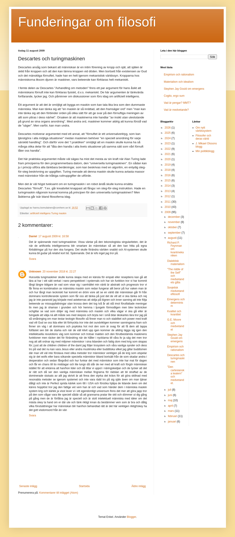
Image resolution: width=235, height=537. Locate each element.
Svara (32, 258)
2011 (168, 201)
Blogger (131, 516)
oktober (173, 227)
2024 (168, 138)
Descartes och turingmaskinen (176, 358)
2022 (168, 148)
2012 (168, 196)
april (171, 405)
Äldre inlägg (139, 486)
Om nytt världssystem (204, 129)
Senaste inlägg (28, 486)
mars (171, 411)
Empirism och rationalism (179, 74)
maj (170, 400)
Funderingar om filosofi (87, 21)
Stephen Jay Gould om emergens (184, 88)
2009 (168, 212)
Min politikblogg (205, 151)
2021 (168, 154)
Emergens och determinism (176, 302)
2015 (168, 180)
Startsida (84, 486)
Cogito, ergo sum (174, 95)
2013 (168, 191)
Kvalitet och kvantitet (174, 313)
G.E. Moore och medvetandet (175, 324)
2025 (168, 132)
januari (172, 421)
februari (173, 416)
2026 (168, 127)
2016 (168, 175)
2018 (168, 169)
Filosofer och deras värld (203, 137)
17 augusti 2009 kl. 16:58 (53, 236)
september (174, 232)
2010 (168, 207)
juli (170, 389)
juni (170, 395)
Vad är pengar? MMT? (177, 102)
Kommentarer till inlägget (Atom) (58, 492)
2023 (168, 143)
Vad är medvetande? (176, 109)
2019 (168, 164)
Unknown (35, 271)
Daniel (33, 236)
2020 (168, 159)
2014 (168, 185)
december (174, 216)
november (174, 222)
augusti (172, 237)
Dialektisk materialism (175, 262)
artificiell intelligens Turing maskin (48, 213)
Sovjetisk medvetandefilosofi (175, 291)
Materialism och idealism (178, 81)
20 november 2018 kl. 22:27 (59, 271)
